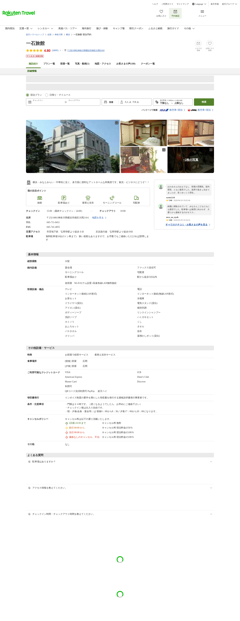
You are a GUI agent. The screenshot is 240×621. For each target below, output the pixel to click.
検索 (204, 102)
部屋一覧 (65, 63)
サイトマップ (183, 4)
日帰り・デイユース (60, 95)
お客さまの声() (125, 63)
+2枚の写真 (190, 159)
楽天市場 (215, 4)
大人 (127, 102)
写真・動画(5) (82, 63)
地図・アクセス (103, 63)
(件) (56, 50)
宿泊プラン (36, 95)
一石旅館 (35, 43)
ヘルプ (155, 4)
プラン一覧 (49, 63)
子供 (134, 102)
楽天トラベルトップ (35, 34)
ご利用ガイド (167, 4)
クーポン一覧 (148, 63)
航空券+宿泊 (171, 110)
